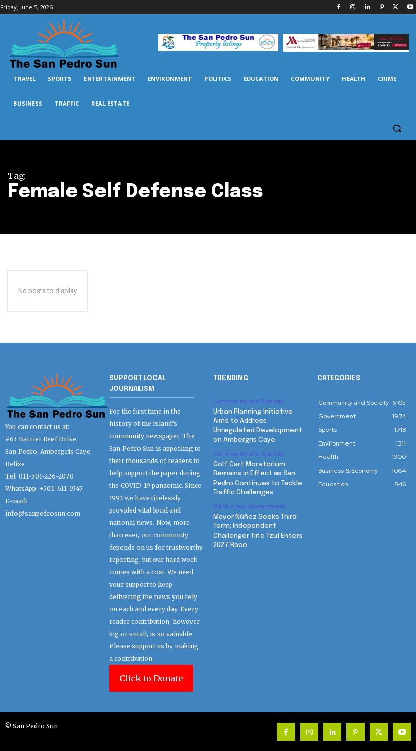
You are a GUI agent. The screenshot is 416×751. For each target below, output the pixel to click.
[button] (397, 128)
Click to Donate (151, 678)
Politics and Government (249, 506)
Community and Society (248, 401)
